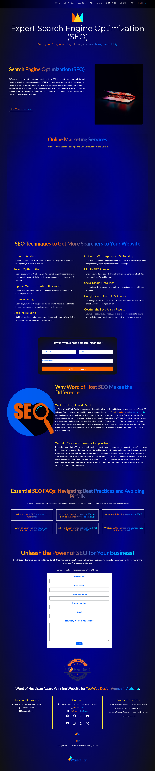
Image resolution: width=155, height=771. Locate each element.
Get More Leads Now (21, 109)
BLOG (123, 3)
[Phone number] (79, 607)
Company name (79, 594)
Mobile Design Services (140, 712)
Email (79, 612)
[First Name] (59, 352)
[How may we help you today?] (79, 632)
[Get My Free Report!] (77, 369)
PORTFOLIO (95, 3)
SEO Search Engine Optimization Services (128, 708)
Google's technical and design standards (128, 412)
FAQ (131, 3)
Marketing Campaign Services (119, 712)
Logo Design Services (129, 716)
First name (79, 576)
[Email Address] (96, 352)
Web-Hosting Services (139, 705)
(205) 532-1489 (78, 708)
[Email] (79, 616)
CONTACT (111, 3)
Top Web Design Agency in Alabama (112, 688)
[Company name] (79, 598)
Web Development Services (119, 705)
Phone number (79, 603)
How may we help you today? (79, 621)
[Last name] (79, 590)
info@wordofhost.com (79, 711)
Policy (77, 740)
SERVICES (69, 3)
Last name (79, 585)
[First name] (79, 581)
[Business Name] (77, 361)
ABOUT (82, 3)
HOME (57, 3)
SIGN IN (142, 3)
